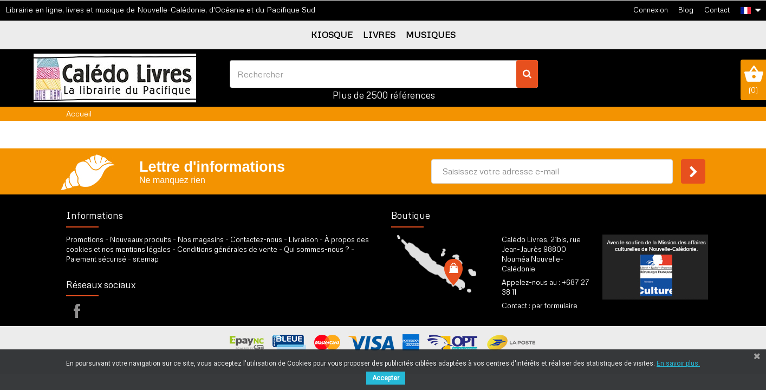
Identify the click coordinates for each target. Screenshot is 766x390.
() (753, 79)
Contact (717, 9)
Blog (685, 9)
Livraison (303, 239)
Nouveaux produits (140, 239)
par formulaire (554, 305)
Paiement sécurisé (96, 259)
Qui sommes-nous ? (316, 249)
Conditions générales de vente (227, 249)
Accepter (385, 378)
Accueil (79, 113)
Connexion (650, 9)
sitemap (146, 259)
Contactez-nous (256, 239)
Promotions (84, 239)
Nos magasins (201, 239)
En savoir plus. (678, 363)
